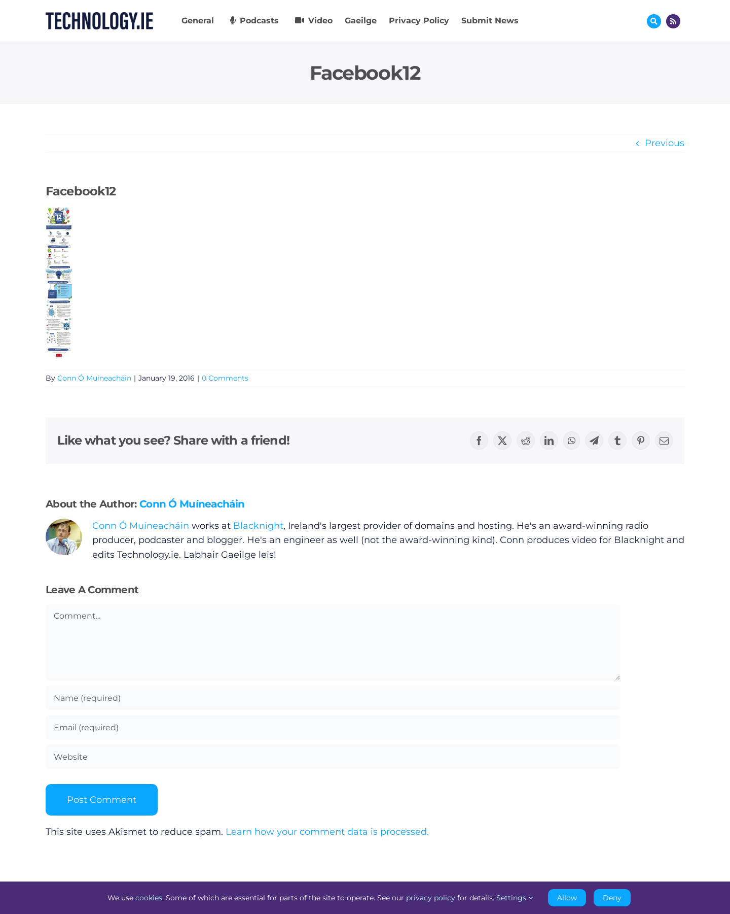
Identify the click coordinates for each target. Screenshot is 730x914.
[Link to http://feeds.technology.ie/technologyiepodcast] (673, 21)
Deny (612, 897)
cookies (148, 897)
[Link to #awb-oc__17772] (654, 21)
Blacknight (258, 525)
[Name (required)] (333, 698)
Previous (664, 143)
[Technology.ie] (99, 16)
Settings (514, 897)
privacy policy (430, 897)
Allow (567, 897)
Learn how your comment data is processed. (327, 831)
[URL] (333, 756)
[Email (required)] (333, 727)
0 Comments (225, 378)
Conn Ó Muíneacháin (94, 378)
